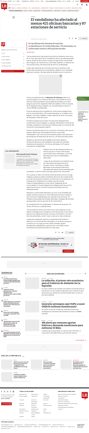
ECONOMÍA (19, 8)
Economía (45, 399)
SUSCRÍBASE (84, 1)
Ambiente (5, 310)
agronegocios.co (18, 424)
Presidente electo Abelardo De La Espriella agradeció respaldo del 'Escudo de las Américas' (80, 365)
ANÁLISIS (51, 8)
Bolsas (5, 319)
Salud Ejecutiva (47, 412)
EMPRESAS (24, 8)
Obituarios (34, 411)
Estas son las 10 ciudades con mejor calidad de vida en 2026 (11, 314)
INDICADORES (74, 8)
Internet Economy (23, 411)
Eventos (45, 403)
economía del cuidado (72, 10)
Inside (44, 409)
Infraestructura (34, 409)
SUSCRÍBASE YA (68, 251)
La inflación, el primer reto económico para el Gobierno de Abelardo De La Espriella (63, 283)
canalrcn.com (37, 426)
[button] (29, 245)
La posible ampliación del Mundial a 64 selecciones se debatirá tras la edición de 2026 (12, 334)
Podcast (21, 412)
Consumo (21, 399)
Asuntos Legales (23, 396)
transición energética (47, 10)
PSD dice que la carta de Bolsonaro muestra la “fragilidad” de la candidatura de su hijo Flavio (21, 365)
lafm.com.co (63, 426)
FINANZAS (13, 8)
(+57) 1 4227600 (5, 398)
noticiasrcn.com (54, 426)
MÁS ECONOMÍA (80, 340)
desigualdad (57, 10)
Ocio (44, 411)
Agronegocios (22, 394)
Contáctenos (61, 398)
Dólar (25, 10)
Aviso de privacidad (63, 399)
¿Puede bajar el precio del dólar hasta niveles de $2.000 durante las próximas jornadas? (11, 324)
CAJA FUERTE (67, 8)
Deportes (6, 330)
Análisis (45, 394)
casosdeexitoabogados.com (8, 426)
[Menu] (9, 8)
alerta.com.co (71, 426)
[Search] (77, 4)
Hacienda (5, 287)
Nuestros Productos (63, 396)
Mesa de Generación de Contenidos (67, 394)
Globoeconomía (47, 405)
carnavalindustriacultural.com (24, 426)
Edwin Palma (37, 10)
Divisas (30, 10)
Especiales (34, 403)
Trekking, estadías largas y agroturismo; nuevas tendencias (20, 376)
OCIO (29, 8)
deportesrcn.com (5, 428)
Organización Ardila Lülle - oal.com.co (81, 426)
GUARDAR (83, 38)
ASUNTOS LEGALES (59, 8)
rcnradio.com (45, 426)
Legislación (76, 360)
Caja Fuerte (34, 396)
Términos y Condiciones (64, 401)
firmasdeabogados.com (45, 424)
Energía (5, 277)
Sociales (21, 416)
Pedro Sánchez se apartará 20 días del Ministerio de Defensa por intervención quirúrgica (11, 304)
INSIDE (80, 8)
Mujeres (64, 10)
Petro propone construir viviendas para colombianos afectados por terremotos (49, 365)
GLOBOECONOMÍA (35, 8)
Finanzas (21, 405)
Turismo (16, 372)
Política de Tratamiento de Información (68, 403)
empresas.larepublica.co (31, 424)
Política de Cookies (63, 405)
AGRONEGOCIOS (45, 8)
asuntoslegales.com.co (7, 424)
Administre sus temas (8, 71)
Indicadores (22, 409)
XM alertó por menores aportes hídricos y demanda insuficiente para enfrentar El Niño (62, 325)
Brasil (15, 360)
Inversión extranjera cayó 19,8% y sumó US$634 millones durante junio (63, 305)
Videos (33, 416)
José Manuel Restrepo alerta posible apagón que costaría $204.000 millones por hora (11, 281)
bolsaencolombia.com (58, 424)
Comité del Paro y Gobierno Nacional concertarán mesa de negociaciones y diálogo (83, 116)
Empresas (21, 403)
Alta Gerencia (34, 394)
